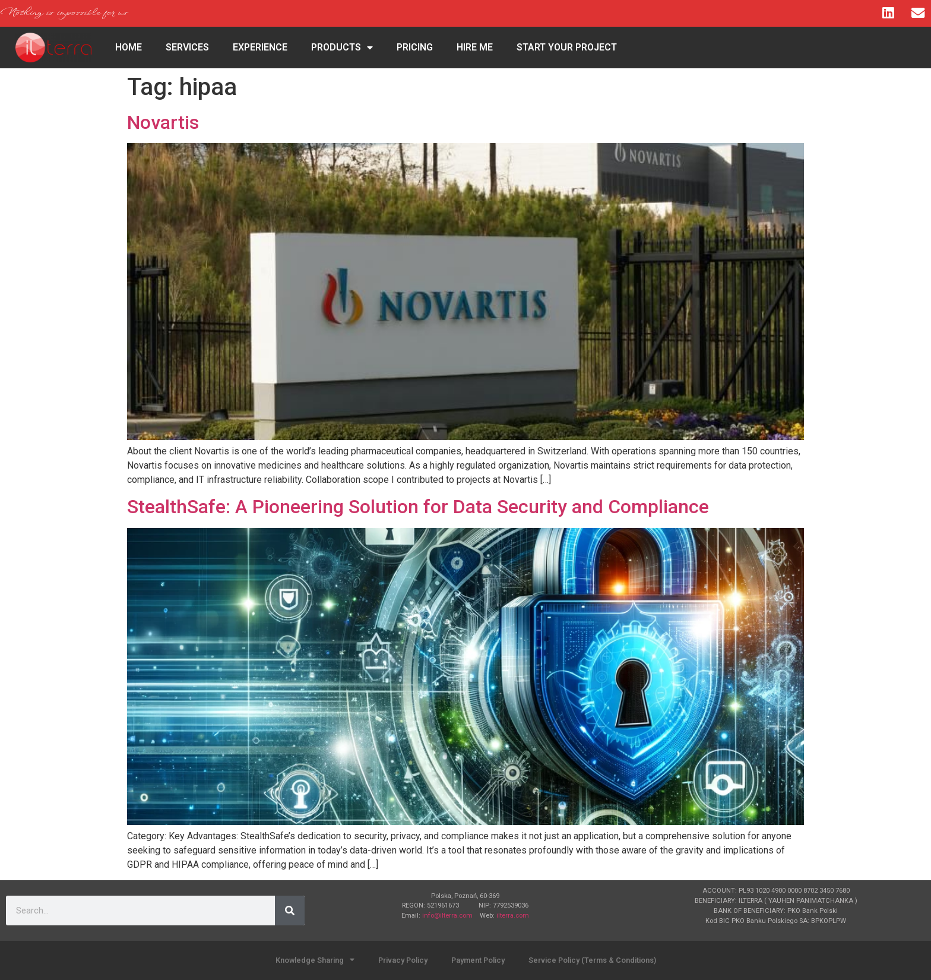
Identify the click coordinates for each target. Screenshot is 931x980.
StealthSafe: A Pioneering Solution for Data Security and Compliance (418, 506)
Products (342, 47)
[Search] (290, 910)
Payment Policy (478, 960)
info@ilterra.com (447, 915)
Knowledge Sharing (315, 960)
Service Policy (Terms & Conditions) (592, 960)
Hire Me (475, 47)
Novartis (163, 122)
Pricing (415, 47)
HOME (128, 47)
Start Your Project (567, 47)
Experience (260, 47)
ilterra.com (512, 915)
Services (187, 47)
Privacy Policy (403, 960)
